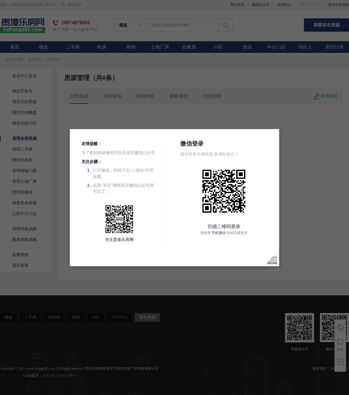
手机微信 (219, 233)
